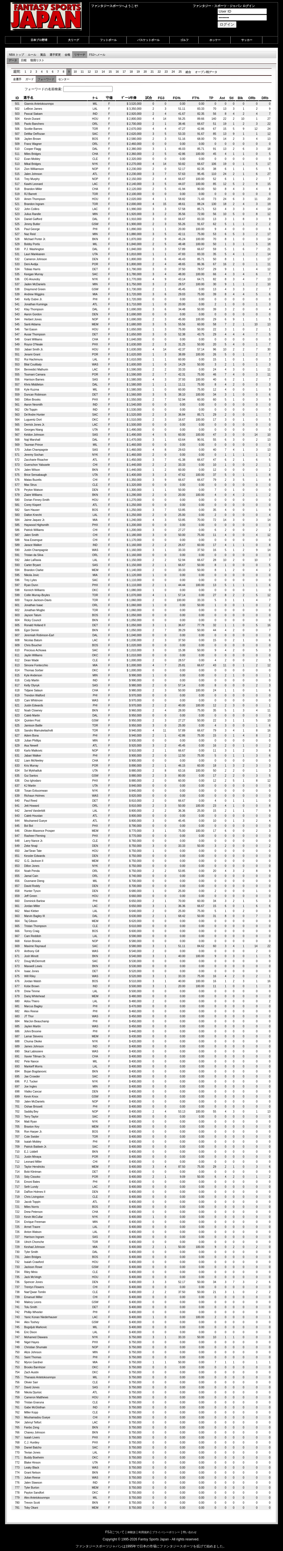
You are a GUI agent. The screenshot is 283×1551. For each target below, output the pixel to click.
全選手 (17, 79)
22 (159, 71)
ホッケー (215, 40)
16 (117, 71)
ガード (29, 79)
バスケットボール (148, 40)
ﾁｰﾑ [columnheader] (94, 98)
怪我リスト (37, 60)
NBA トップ (16, 54)
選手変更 (55, 54)
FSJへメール (97, 54)
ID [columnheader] (17, 98)
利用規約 (144, 1532)
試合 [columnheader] (148, 98)
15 (110, 71)
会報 (67, 54)
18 (131, 71)
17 (124, 71)
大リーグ (73, 40)
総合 (188, 72)
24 (173, 71)
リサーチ (79, 54)
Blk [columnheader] (240, 98)
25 (180, 71)
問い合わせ (190, 1532)
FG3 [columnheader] (161, 98)
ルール (32, 54)
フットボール (108, 40)
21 (152, 71)
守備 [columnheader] (109, 98)
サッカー (246, 40)
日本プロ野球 (39, 40)
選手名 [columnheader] (28, 98)
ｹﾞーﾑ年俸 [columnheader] (128, 98)
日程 (23, 60)
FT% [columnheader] (195, 98)
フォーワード (46, 79)
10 (75, 71)
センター (63, 79)
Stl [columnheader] (231, 98)
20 (145, 71)
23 (166, 71)
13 (96, 71)
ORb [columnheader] (251, 98)
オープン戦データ (206, 72)
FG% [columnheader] (176, 98)
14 (103, 71)
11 (82, 71)
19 (138, 71)
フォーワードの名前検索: (63, 89)
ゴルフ (184, 40)
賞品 (43, 54)
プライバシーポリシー (166, 1532)
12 (89, 71)
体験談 (131, 1532)
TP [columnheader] (211, 98)
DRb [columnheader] (265, 98)
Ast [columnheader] (222, 98)
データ (13, 60)
